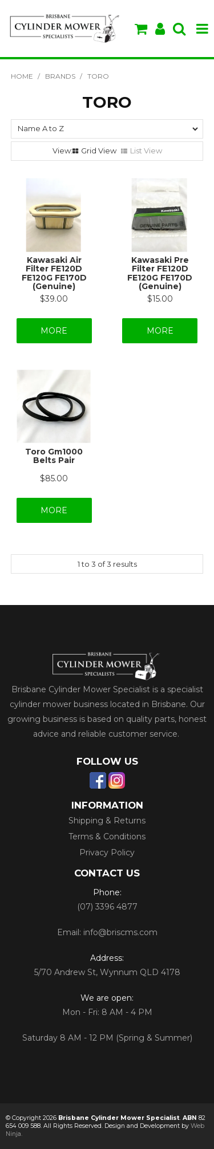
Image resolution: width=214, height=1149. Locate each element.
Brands (60, 76)
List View (146, 150)
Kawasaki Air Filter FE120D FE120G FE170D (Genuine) (54, 273)
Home (22, 76)
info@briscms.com (120, 932)
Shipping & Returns (107, 820)
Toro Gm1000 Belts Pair (54, 455)
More (54, 331)
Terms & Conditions (107, 836)
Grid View (98, 150)
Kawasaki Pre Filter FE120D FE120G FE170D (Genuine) (159, 273)
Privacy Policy (107, 852)
